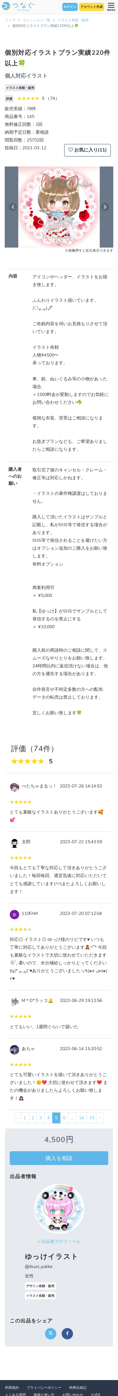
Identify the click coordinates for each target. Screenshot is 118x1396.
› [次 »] (100, 1118)
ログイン (70, 7)
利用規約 (12, 1387)
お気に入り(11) (87, 150)
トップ (10, 20)
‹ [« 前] (17, 1118)
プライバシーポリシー (44, 1387)
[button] (13, 207)
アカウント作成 (92, 7)
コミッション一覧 (36, 20)
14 (81, 1118)
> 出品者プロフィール (59, 1242)
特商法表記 (78, 1387)
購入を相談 (59, 1158)
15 (91, 1118)
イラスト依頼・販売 (73, 20)
